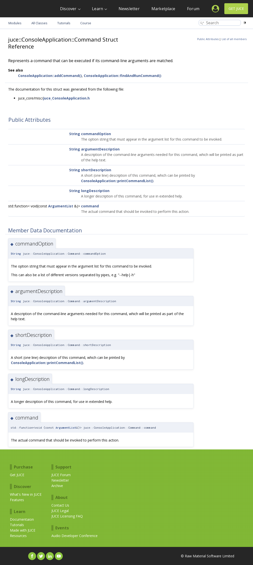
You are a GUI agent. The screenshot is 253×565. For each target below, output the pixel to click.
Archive (57, 485)
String (74, 133)
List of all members (234, 39)
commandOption (96, 133)
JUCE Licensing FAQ (67, 516)
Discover (68, 8)
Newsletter (129, 8)
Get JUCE (236, 8)
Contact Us (60, 505)
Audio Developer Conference (74, 535)
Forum (193, 8)
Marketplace (163, 8)
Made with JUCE (22, 530)
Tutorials (17, 524)
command (90, 206)
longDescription (95, 190)
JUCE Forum (61, 474)
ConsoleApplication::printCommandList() (117, 180)
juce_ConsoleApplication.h (66, 98)
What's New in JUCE (26, 494)
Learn (97, 8)
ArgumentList (60, 206)
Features (17, 499)
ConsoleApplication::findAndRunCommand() (122, 75)
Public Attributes (208, 39)
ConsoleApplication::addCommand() (50, 75)
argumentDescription (100, 149)
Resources (18, 535)
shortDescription (96, 170)
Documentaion (22, 519)
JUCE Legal (60, 510)
